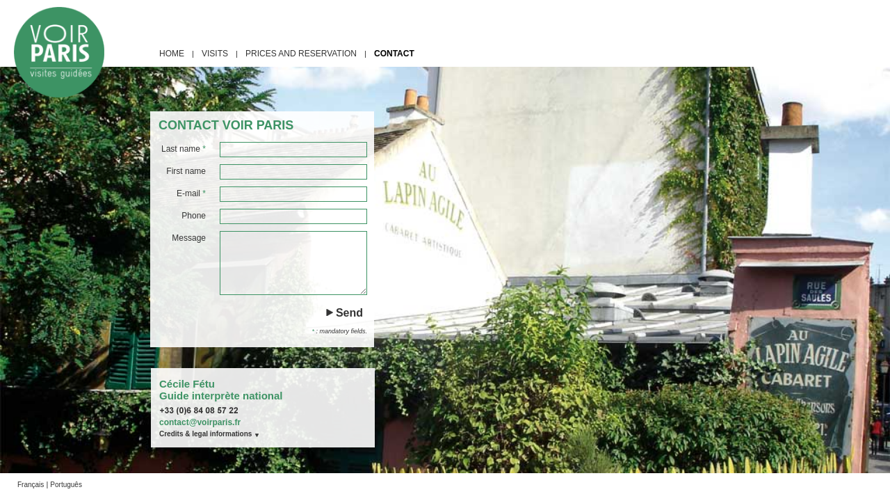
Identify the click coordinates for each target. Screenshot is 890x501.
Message (189, 238)
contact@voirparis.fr (200, 422)
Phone (193, 216)
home (171, 53)
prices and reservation (301, 53)
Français (30, 484)
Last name (183, 149)
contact (394, 53)
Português (66, 484)
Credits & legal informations (205, 434)
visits (215, 53)
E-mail (191, 193)
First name (186, 171)
